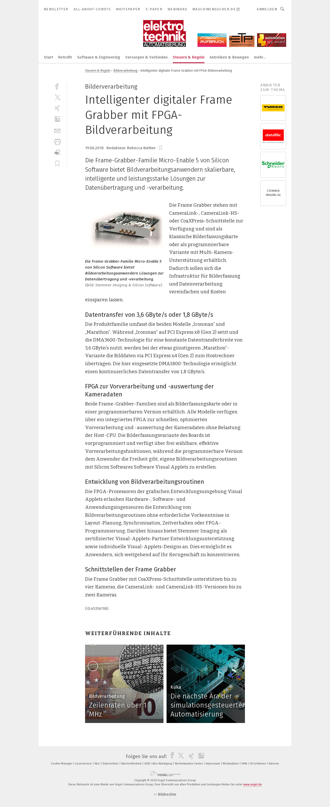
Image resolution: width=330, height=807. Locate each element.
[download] (57, 152)
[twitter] (57, 97)
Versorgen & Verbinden (146, 57)
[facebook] (57, 86)
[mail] (57, 130)
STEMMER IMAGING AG (273, 193)
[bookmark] (161, 148)
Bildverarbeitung (125, 70)
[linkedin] (57, 119)
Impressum (213, 763)
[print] (57, 141)
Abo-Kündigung (162, 763)
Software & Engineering (98, 57)
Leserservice (84, 763)
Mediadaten (231, 763)
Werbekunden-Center (189, 763)
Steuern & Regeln (188, 57)
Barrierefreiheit (131, 763)
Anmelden (267, 9)
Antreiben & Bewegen (229, 57)
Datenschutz (111, 763)
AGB (147, 763)
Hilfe (245, 763)
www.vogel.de (252, 784)
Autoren (274, 763)
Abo (98, 763)
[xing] (57, 108)
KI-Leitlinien (258, 763)
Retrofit (65, 57)
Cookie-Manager (62, 763)
